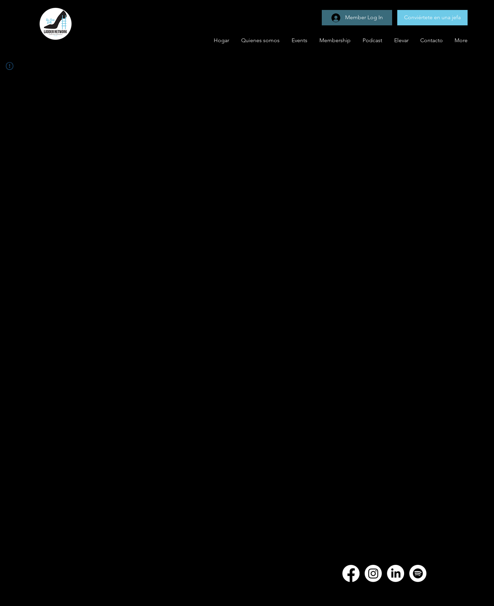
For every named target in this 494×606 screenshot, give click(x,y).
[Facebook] (351, 573)
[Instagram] (373, 573)
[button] (299, 40)
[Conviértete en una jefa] (432, 17)
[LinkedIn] (395, 573)
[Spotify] (417, 573)
